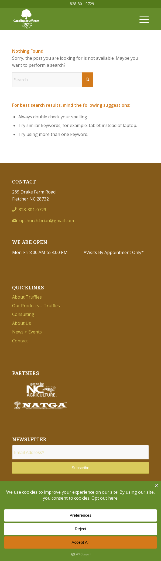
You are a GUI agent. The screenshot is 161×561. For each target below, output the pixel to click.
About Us (21, 323)
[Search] (52, 79)
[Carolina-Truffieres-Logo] (67, 19)
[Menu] (141, 19)
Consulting (23, 314)
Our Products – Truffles (36, 306)
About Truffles (27, 297)
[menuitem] (82, 3)
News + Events (27, 332)
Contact (20, 341)
